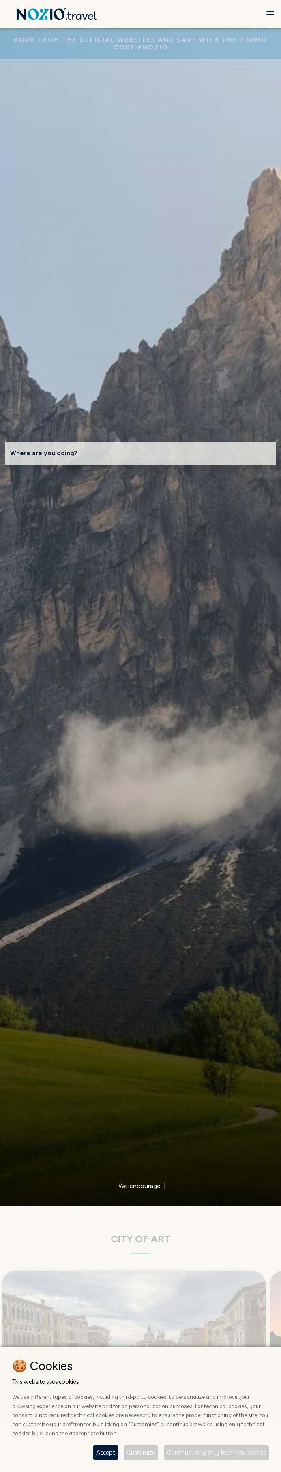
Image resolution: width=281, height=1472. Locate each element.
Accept (105, 1452)
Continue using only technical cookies (216, 1452)
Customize (141, 1452)
